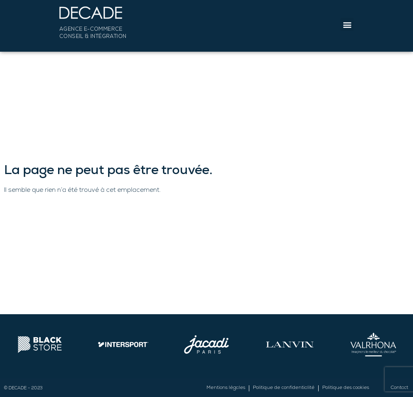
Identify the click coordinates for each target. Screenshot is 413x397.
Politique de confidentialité (284, 388)
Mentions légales (225, 388)
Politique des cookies (345, 388)
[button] (347, 24)
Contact (399, 388)
